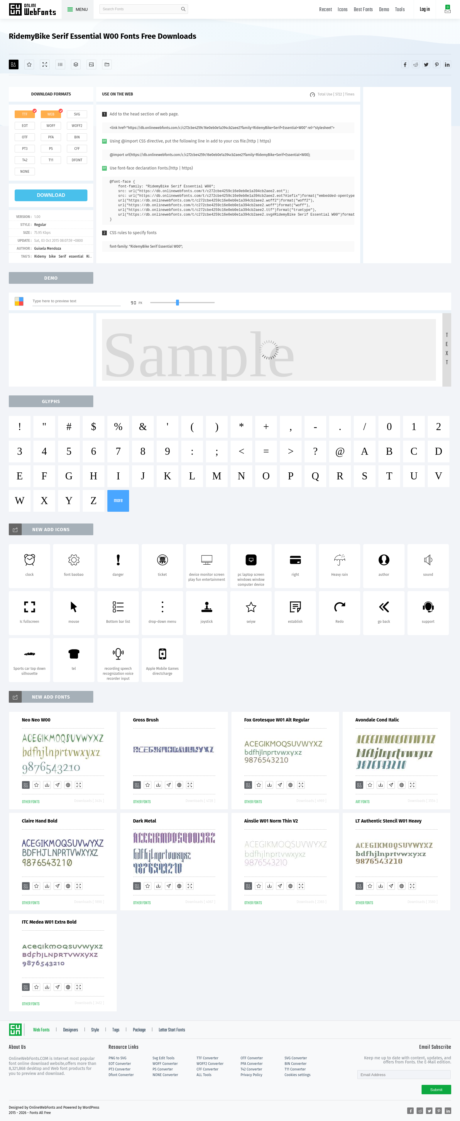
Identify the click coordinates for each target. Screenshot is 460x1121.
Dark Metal (144, 821)
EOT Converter (120, 1064)
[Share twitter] (426, 64)
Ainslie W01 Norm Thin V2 (271, 821)
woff (50, 126)
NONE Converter (165, 1075)
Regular (40, 225)
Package (139, 1030)
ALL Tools (204, 1075)
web (51, 114)
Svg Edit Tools (164, 1058)
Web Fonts (41, 1030)
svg (77, 114)
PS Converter (163, 1069)
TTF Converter (207, 1058)
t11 (50, 160)
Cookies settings (297, 1075)
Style (95, 1030)
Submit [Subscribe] (436, 1090)
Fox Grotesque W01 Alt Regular (277, 720)
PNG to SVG (117, 1058)
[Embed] (68, 785)
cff (77, 149)
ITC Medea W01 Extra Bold (49, 922)
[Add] (13, 64)
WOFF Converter (165, 1064)
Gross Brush (146, 720)
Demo (384, 10)
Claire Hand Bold (40, 821)
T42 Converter (251, 1069)
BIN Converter (296, 1064)
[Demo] (45, 64)
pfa (51, 137)
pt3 (25, 149)
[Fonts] (107, 64)
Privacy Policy (251, 1075)
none (24, 172)
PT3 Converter (120, 1069)
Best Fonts (363, 10)
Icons (343, 10)
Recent (325, 10)
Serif (62, 256)
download (51, 195)
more (118, 500)
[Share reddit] (416, 64)
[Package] (76, 64)
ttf (24, 114)
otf (25, 137)
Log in (425, 9)
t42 (25, 160)
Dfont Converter (121, 1075)
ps (51, 149)
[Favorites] (29, 64)
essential (76, 256)
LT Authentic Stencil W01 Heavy (389, 821)
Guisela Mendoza (47, 248)
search (183, 9)
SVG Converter (296, 1058)
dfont (77, 160)
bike (52, 256)
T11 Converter (295, 1069)
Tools (400, 10)
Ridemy (40, 256)
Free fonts (35, 10)
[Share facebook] (405, 64)
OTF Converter (252, 1058)
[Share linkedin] (447, 64)
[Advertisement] (407, 175)
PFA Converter (252, 1064)
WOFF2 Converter (210, 1064)
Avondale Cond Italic (377, 720)
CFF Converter (207, 1069)
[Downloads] (47, 785)
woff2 (77, 126)
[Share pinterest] (437, 64)
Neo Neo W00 (36, 720)
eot (25, 126)
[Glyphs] (60, 64)
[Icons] (91, 64)
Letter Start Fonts (172, 1030)
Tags (115, 1030)
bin (77, 137)
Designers (70, 1030)
